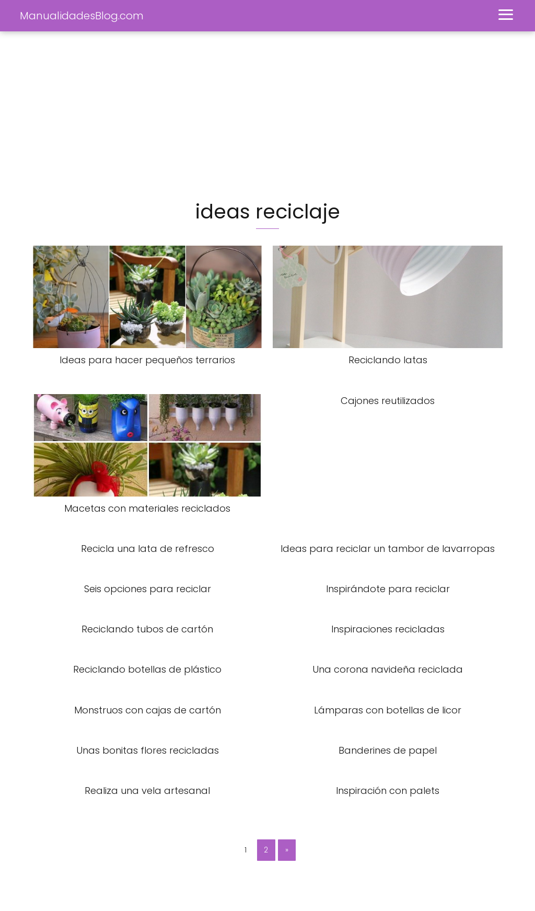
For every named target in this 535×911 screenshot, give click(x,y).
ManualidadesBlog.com (82, 15)
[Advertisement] (267, 115)
